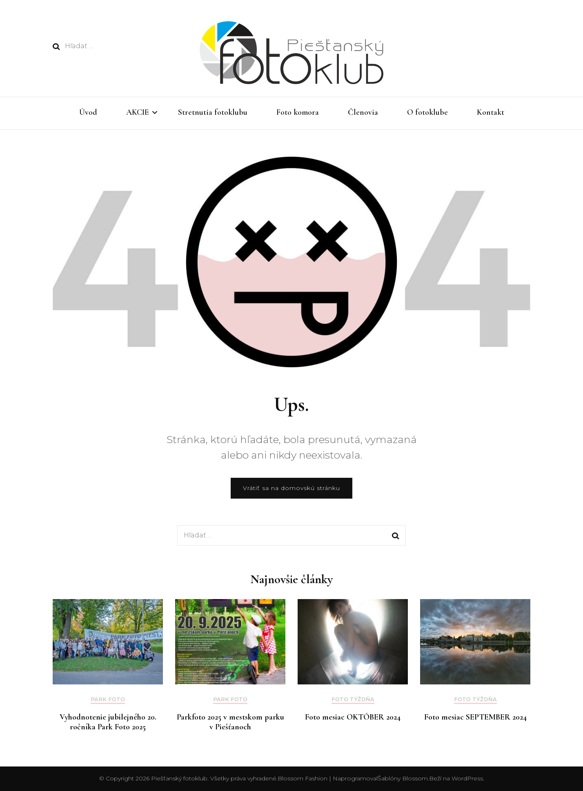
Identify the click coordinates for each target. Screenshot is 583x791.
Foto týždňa (353, 699)
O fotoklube (427, 112)
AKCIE (137, 112)
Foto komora (297, 112)
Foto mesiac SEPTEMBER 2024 (475, 717)
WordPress (467, 778)
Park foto (108, 699)
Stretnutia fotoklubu (212, 112)
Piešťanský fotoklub (179, 778)
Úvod (88, 112)
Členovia (363, 112)
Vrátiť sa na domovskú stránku (291, 488)
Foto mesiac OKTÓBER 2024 (353, 717)
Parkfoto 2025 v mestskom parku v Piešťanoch (230, 722)
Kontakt (490, 112)
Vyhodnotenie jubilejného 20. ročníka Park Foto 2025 (108, 722)
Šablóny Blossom (403, 778)
